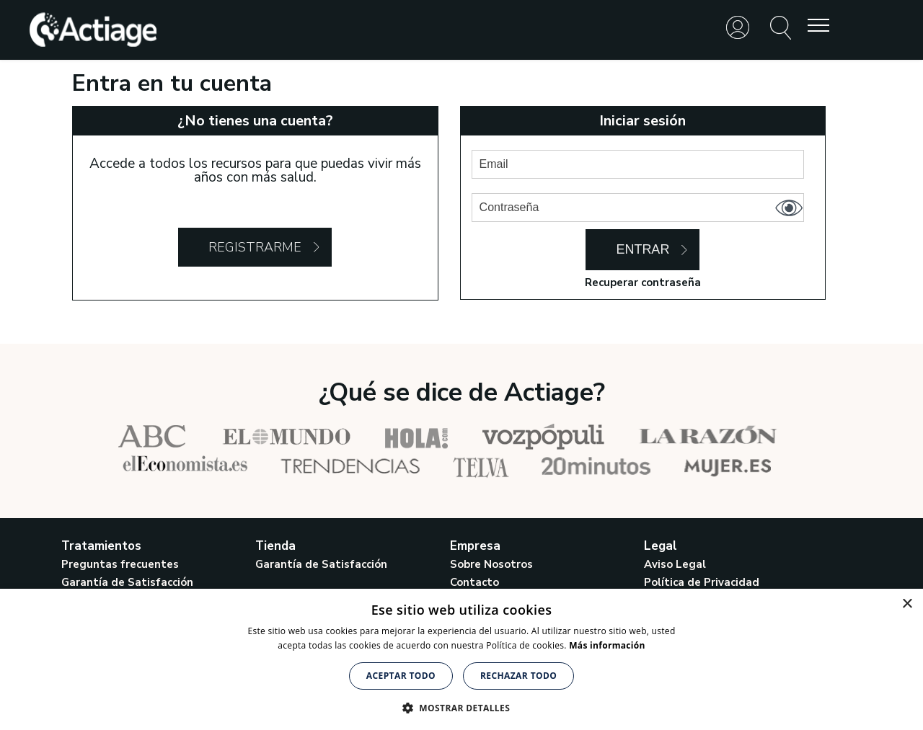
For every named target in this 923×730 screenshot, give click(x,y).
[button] (461, 706)
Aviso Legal (675, 564)
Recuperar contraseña (643, 282)
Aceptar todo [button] (401, 675)
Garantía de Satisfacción (127, 582)
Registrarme (254, 247)
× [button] (906, 604)
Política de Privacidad (701, 582)
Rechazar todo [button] (518, 675)
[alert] (461, 659)
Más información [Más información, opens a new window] (607, 645)
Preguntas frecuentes (120, 564)
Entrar (642, 249)
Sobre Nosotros (491, 564)
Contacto (474, 582)
